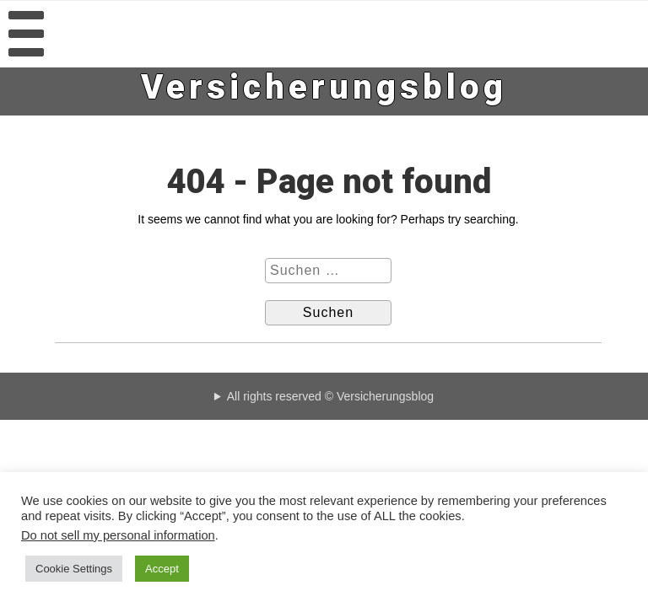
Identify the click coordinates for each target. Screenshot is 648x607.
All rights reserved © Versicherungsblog (330, 396)
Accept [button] (162, 568)
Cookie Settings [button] (73, 568)
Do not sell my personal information (118, 535)
